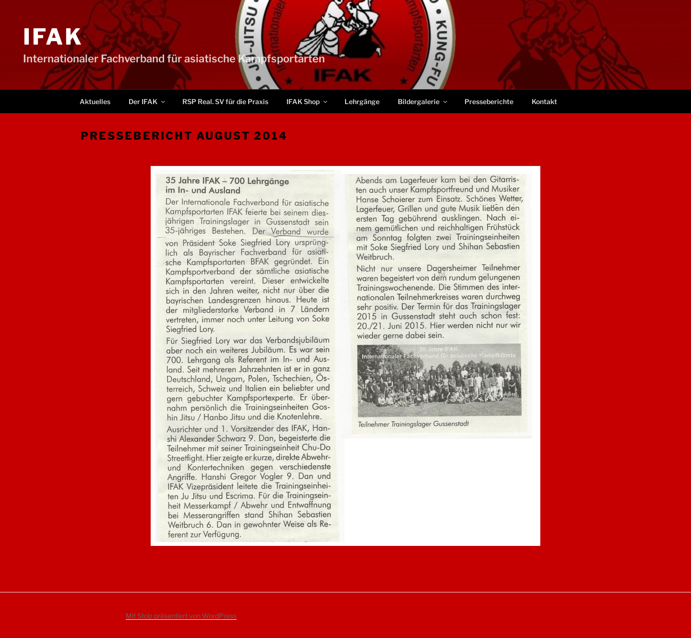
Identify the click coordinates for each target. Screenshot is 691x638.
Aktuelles (95, 101)
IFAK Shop (307, 101)
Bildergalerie (423, 101)
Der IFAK (148, 101)
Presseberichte (489, 101)
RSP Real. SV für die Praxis (225, 101)
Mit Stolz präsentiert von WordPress (181, 616)
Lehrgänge (362, 101)
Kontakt (544, 101)
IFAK (53, 37)
